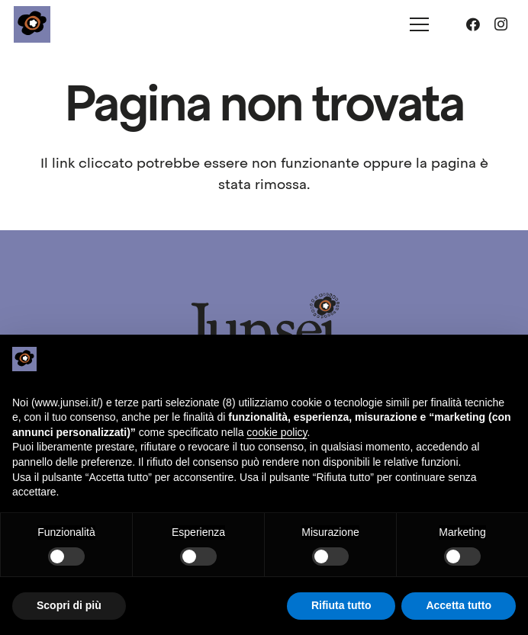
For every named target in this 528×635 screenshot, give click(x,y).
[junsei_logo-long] (264, 328)
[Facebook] (473, 24)
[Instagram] (500, 24)
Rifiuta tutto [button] (341, 605)
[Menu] (419, 24)
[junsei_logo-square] (32, 24)
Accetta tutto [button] (458, 605)
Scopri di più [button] (69, 605)
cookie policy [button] (276, 432)
